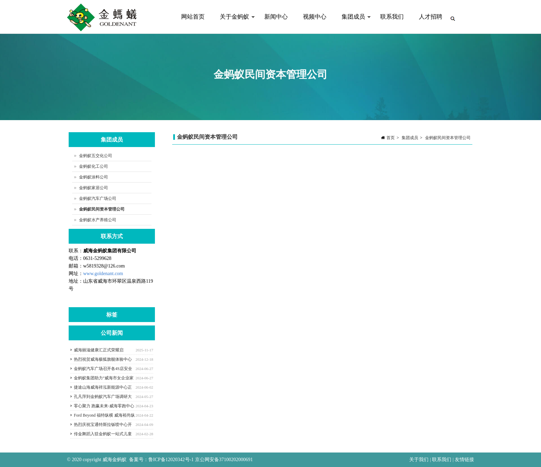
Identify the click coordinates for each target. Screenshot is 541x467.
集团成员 (352, 23)
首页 (390, 137)
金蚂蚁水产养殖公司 (97, 219)
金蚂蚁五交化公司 (95, 155)
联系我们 (392, 16)
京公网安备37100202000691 (224, 459)
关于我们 (419, 459)
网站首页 (193, 16)
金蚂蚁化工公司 (93, 166)
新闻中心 (276, 16)
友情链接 (464, 459)
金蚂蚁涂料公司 (93, 177)
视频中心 (314, 16)
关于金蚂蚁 (233, 23)
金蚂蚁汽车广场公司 (97, 198)
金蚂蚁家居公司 (93, 187)
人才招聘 (430, 16)
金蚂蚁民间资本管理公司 (448, 137)
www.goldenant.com (103, 273)
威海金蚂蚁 (114, 459)
